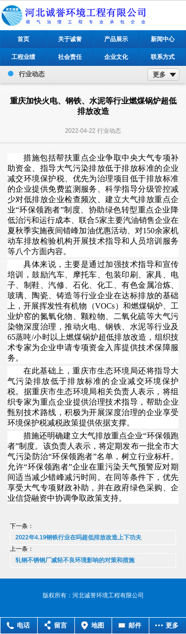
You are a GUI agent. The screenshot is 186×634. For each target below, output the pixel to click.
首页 (23, 39)
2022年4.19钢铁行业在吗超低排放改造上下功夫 (78, 537)
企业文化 (116, 56)
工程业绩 (23, 56)
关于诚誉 (70, 39)
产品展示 (116, 39)
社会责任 (70, 56)
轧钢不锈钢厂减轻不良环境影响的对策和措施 (74, 560)
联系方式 (163, 56)
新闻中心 (163, 39)
